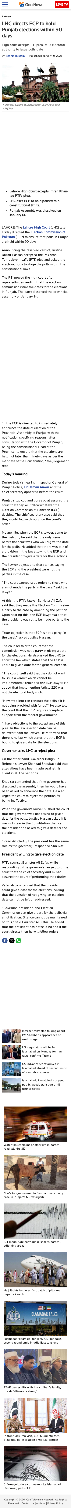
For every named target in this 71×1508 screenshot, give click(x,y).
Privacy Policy (55, 1503)
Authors (40, 1503)
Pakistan (6, 16)
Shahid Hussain (15, 55)
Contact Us (28, 1503)
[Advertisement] (35, 149)
